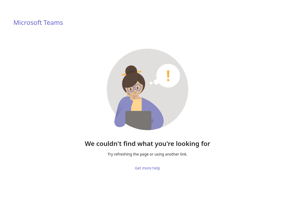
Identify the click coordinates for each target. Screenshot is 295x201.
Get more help (147, 163)
